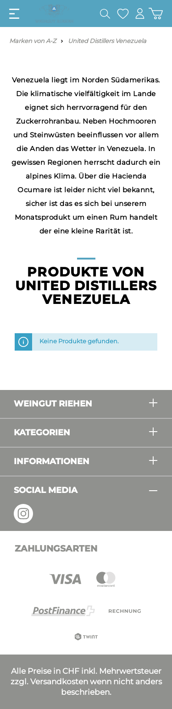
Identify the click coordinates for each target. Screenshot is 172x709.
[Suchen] (105, 14)
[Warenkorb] (156, 13)
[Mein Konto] (140, 13)
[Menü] (14, 14)
